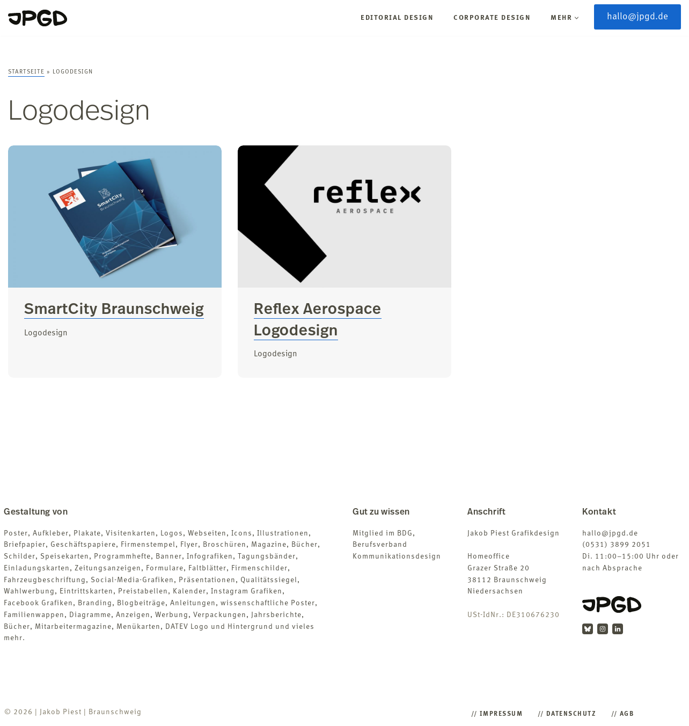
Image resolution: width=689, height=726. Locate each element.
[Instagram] (602, 628)
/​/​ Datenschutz (567, 714)
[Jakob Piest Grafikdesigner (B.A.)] (37, 18)
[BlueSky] (587, 628)
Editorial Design (397, 17)
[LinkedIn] (617, 628)
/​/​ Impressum (497, 714)
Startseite (26, 72)
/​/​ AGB (622, 714)
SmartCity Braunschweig (114, 309)
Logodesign (46, 333)
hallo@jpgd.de (637, 16)
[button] (576, 18)
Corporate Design (491, 17)
